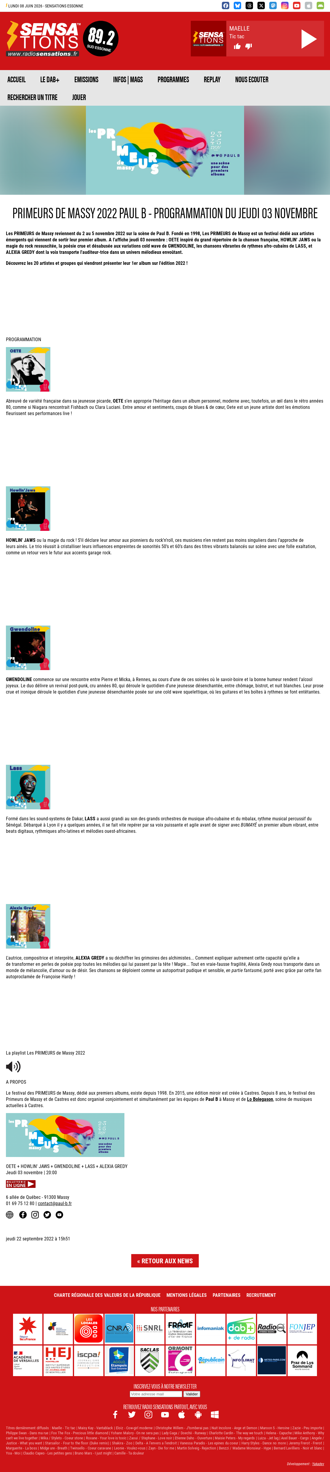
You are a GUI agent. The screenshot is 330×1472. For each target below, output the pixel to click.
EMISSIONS (86, 79)
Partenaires (227, 1295)
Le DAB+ (50, 79)
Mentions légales (186, 1295)
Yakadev (318, 1463)
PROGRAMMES (173, 79)
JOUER (79, 96)
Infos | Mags (128, 79)
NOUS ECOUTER (251, 79)
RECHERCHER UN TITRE (32, 96)
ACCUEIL (16, 79)
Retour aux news (167, 1260)
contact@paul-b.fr (55, 1203)
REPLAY (212, 79)
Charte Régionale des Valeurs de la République (107, 1295)
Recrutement (261, 1295)
